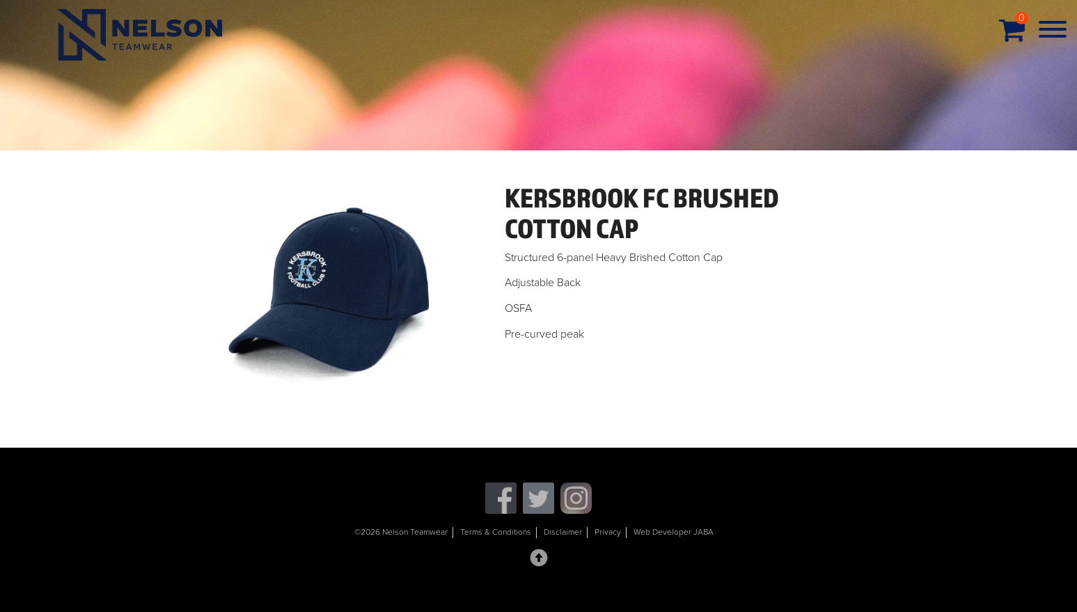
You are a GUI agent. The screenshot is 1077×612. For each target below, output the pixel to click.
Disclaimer (563, 532)
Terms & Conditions (495, 532)
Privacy (608, 532)
